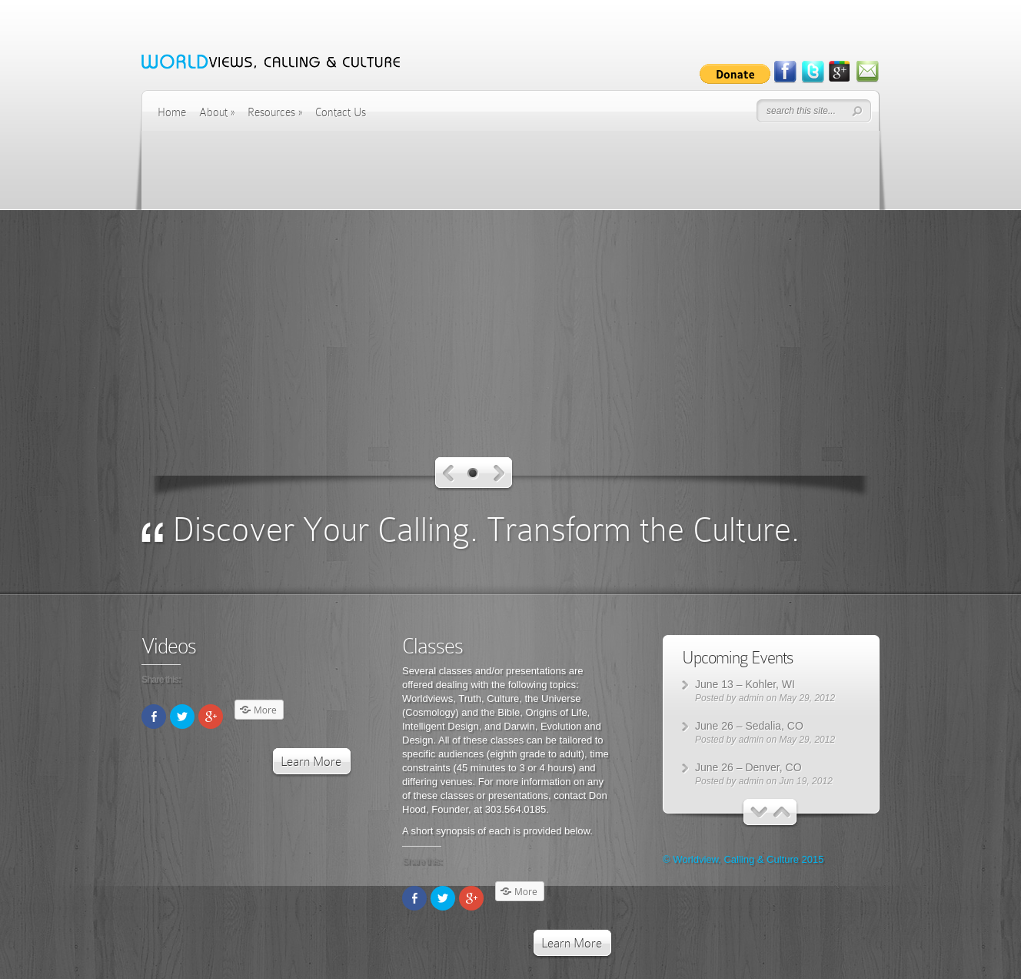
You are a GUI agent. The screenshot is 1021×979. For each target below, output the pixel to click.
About (216, 112)
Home (172, 112)
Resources (275, 112)
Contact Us (340, 112)
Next (499, 474)
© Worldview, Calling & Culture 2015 (743, 859)
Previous (448, 474)
